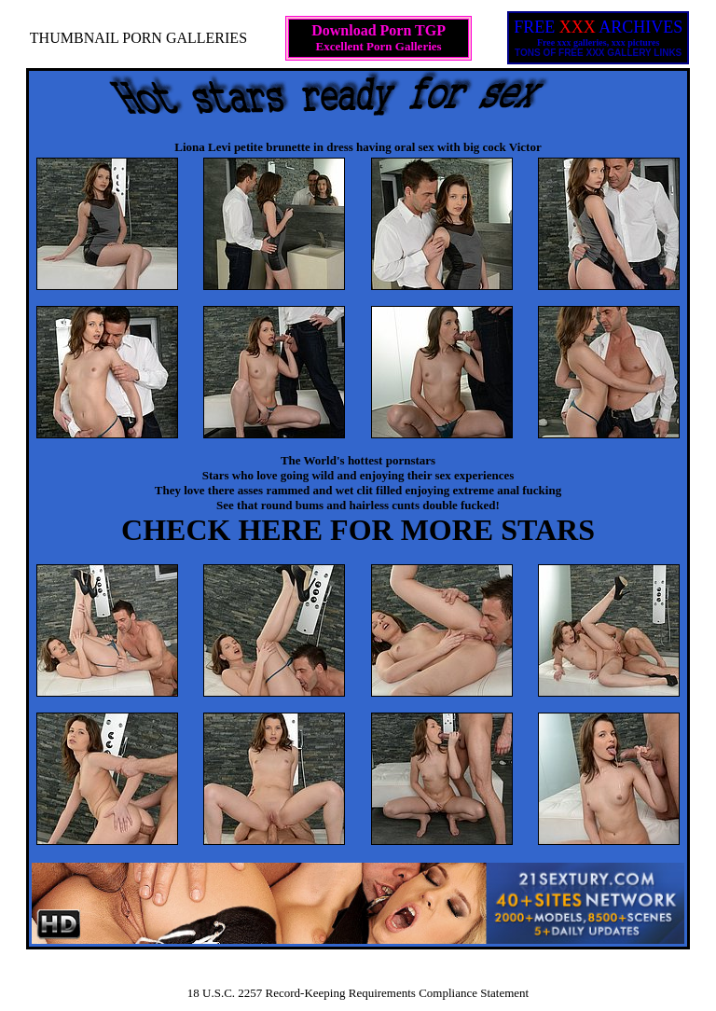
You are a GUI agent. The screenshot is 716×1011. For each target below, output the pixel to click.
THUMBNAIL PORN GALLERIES (138, 38)
